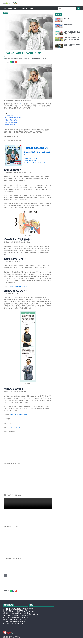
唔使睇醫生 (16, 58)
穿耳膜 (27, 58)
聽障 (41, 58)
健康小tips (66, 18)
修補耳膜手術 (11, 58)
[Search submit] (78, 8)
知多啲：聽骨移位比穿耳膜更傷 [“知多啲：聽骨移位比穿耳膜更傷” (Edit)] (18, 286)
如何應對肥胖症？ (68, 24)
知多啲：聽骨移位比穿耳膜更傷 (18, 414)
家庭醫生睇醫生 (22, 58)
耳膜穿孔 (34, 58)
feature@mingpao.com (13, 427)
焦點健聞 (6, 12)
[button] (17, 8)
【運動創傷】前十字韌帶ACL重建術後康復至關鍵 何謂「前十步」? (71, 39)
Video (6, 58)
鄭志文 (44, 58)
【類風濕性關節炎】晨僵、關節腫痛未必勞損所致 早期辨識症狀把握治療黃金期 (72, 33)
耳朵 (21, 104)
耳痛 (31, 58)
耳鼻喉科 (38, 58)
